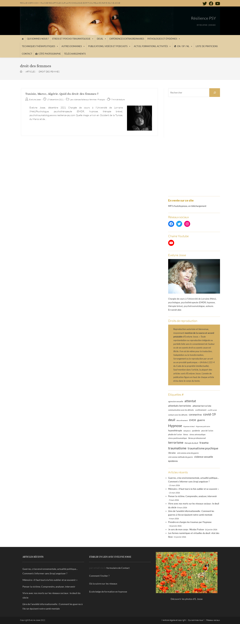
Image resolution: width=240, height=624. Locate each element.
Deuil (101, 38)
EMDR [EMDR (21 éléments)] (192, 420)
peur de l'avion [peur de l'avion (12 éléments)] (207, 431)
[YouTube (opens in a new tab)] (217, 3)
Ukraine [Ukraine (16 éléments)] (172, 453)
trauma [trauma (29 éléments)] (204, 442)
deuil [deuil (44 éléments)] (171, 420)
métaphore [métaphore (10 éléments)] (187, 431)
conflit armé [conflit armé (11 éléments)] (212, 410)
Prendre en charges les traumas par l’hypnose (190, 522)
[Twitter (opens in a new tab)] (205, 3)
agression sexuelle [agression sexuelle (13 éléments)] (175, 401)
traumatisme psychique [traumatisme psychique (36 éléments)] (203, 448)
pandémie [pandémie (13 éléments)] (196, 431)
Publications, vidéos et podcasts (109, 46)
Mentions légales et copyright (174, 620)
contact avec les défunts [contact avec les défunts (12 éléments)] (178, 415)
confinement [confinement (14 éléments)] (200, 410)
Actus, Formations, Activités (152, 46)
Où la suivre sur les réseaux (103, 583)
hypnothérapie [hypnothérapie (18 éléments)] (175, 430)
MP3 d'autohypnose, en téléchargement (187, 206)
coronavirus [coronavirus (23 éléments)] (195, 414)
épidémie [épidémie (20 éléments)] (173, 461)
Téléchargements (75, 53)
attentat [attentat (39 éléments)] (190, 401)
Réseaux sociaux (213, 620)
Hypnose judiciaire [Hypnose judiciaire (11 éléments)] (203, 426)
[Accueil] (22, 39)
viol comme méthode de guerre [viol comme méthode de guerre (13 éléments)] (180, 457)
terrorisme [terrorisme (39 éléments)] (175, 442)
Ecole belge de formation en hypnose (108, 591)
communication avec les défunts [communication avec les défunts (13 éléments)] (181, 410)
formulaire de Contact (118, 567)
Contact (27, 53)
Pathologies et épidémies (163, 38)
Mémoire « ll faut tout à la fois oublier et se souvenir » (193, 489)
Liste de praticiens (207, 46)
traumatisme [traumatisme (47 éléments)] (177, 448)
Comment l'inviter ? (99, 575)
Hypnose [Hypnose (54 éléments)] (175, 426)
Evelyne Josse (35, 99)
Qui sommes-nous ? (38, 38)
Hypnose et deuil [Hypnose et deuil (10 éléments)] (188, 426)
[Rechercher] (214, 92)
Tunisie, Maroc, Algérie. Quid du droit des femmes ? (62, 93)
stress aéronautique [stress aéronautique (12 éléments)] (198, 435)
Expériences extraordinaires (127, 38)
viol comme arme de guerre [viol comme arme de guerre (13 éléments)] (188, 453)
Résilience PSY (203, 18)
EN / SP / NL (184, 46)
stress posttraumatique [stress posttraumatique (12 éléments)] (177, 438)
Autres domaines (73, 46)
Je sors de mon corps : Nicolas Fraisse (186, 529)
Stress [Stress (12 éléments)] (185, 435)
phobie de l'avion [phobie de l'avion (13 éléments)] (175, 434)
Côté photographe (49, 53)
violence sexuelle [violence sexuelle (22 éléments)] (203, 456)
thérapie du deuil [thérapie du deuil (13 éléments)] (191, 443)
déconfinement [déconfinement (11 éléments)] (182, 420)
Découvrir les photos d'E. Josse (186, 598)
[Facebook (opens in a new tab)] (211, 3)
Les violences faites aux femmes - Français (87, 99)
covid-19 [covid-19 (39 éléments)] (209, 414)
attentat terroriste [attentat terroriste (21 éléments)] (201, 405)
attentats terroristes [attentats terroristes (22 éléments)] (179, 405)
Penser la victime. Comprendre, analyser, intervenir (192, 496)
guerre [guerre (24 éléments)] (201, 420)
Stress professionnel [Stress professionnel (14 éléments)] (197, 438)
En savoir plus (174, 309)
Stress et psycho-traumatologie (73, 38)
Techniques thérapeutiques (40, 46)
